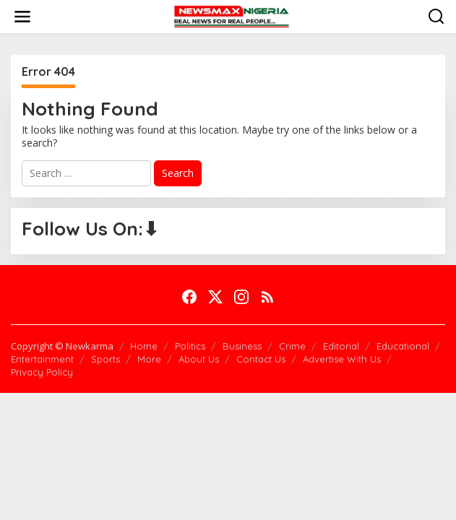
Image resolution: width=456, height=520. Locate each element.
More (149, 359)
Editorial (341, 346)
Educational (403, 346)
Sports (105, 359)
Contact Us (260, 359)
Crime (292, 346)
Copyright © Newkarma (62, 345)
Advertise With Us (342, 359)
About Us (198, 359)
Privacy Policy (42, 372)
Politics (190, 346)
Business (242, 346)
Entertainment (42, 359)
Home (144, 346)
